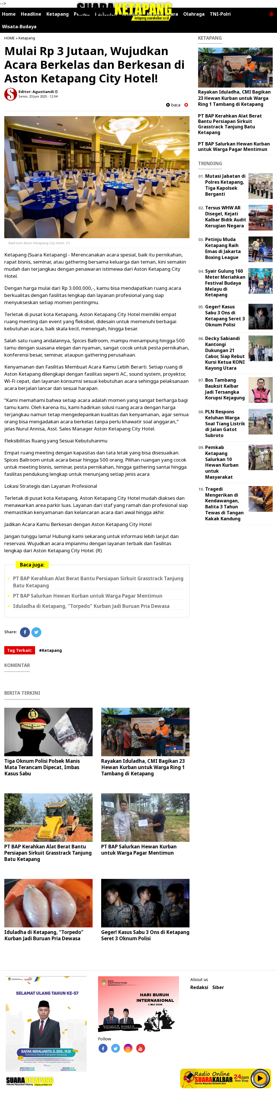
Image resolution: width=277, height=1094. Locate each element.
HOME (9, 38)
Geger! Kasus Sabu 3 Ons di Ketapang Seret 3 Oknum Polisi (145, 935)
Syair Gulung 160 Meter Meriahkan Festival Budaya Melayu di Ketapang (225, 283)
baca (173, 104)
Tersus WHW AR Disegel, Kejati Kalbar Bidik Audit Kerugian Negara (225, 216)
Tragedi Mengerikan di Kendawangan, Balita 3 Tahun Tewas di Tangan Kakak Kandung (224, 504)
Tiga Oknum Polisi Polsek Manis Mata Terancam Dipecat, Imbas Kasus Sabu (42, 767)
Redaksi (199, 987)
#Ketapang (50, 650)
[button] (271, 12)
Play (260, 1078)
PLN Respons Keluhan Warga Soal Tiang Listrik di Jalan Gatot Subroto (225, 423)
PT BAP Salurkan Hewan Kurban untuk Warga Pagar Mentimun (87, 596)
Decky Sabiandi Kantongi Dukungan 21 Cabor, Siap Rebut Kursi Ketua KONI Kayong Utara (225, 353)
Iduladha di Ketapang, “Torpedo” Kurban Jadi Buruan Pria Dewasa (91, 606)
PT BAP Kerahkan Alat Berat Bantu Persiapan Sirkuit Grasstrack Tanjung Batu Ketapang (48, 852)
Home (9, 14)
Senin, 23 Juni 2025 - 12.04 (38, 96)
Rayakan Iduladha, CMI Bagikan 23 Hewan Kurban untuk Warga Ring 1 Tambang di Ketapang (143, 767)
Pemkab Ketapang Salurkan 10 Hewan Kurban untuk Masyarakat (222, 462)
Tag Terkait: (19, 650)
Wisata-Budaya (19, 26)
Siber (218, 987)
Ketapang (27, 38)
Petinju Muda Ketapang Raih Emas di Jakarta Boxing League (223, 248)
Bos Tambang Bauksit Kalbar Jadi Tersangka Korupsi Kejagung (225, 389)
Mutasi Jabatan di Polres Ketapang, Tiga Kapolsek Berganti (225, 185)
